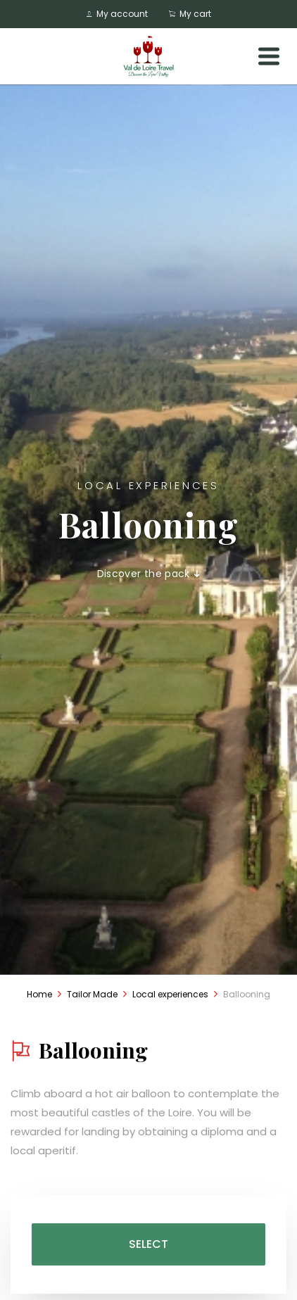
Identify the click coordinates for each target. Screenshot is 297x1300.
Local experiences (170, 994)
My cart (190, 14)
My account (117, 14)
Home (39, 994)
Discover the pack (149, 574)
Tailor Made (92, 994)
